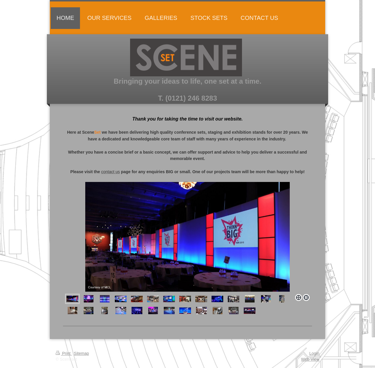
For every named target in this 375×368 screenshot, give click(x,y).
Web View (310, 359)
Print (64, 353)
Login (314, 353)
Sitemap (81, 353)
